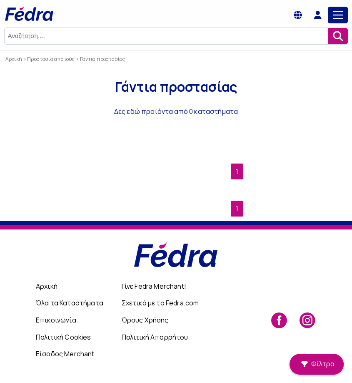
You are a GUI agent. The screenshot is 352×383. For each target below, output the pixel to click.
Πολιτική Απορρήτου (155, 337)
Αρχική (46, 286)
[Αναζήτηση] (338, 36)
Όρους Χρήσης (145, 320)
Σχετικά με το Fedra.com (160, 302)
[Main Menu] (338, 15)
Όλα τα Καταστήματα (69, 302)
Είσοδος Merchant (65, 353)
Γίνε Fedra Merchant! (154, 286)
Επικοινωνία (56, 320)
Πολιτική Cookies (63, 337)
